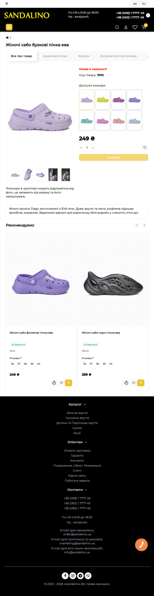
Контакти (77, 460)
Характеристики (55, 56)
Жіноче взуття (77, 413)
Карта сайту (77, 475)
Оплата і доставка (77, 450)
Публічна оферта (77, 480)
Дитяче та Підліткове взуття (77, 423)
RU (144, 3)
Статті (77, 470)
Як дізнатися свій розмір (118, 56)
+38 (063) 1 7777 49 (130, 17)
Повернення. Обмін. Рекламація (77, 465)
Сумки (77, 428)
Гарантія (77, 455)
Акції (77, 433)
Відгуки (83, 56)
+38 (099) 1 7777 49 (77, 508)
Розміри (15, 358)
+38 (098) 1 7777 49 (130, 13)
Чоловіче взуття (77, 418)
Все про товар (21, 56)
